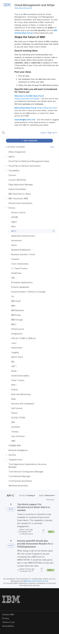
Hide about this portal (23, 8)
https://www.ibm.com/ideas (27, 98)
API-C (31, 571)
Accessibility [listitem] (8, 626)
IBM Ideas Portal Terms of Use (36, 581)
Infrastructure (27, 534)
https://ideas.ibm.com (47, 108)
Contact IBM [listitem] (8, 614)
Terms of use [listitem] (8, 622)
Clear (52, 147)
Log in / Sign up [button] (49, 132)
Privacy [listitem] (5, 618)
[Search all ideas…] (18, 132)
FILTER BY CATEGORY (14, 147)
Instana (24, 532)
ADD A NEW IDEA (29, 141)
